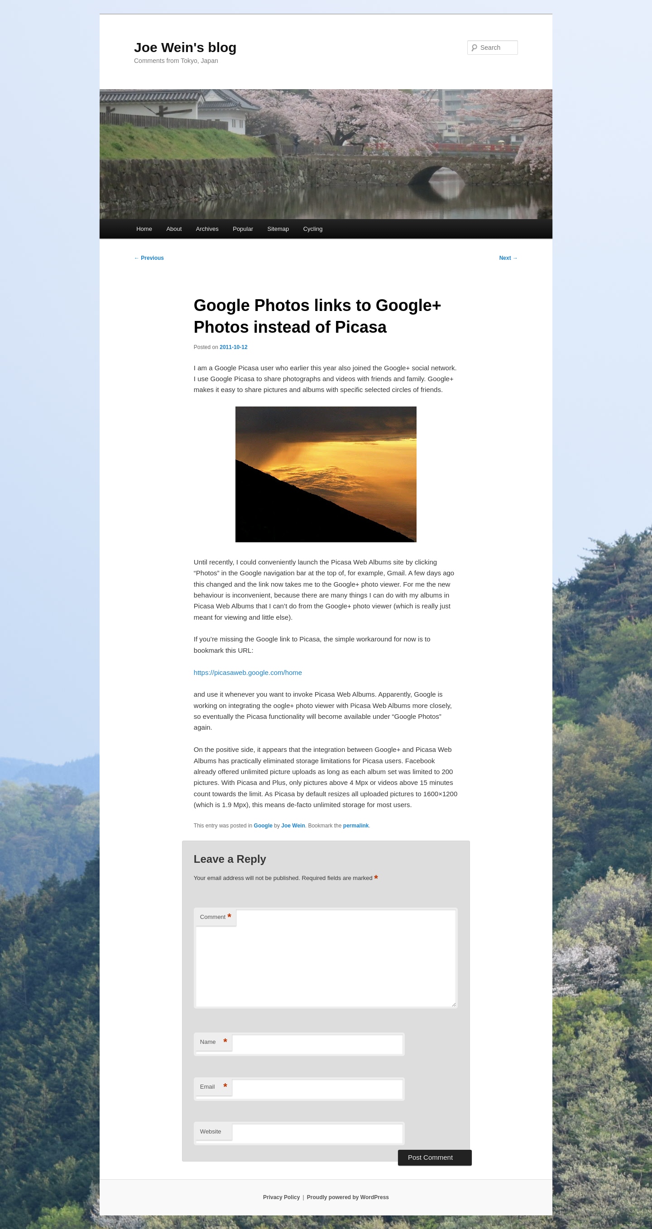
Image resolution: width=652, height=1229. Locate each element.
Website (210, 1131)
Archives (207, 228)
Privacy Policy (281, 1197)
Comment (215, 917)
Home (144, 228)
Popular (243, 228)
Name (213, 1042)
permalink (356, 826)
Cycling (313, 228)
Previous (149, 258)
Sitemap (278, 228)
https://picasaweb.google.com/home (248, 672)
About (174, 228)
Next (508, 258)
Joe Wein (293, 826)
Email (213, 1087)
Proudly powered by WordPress (348, 1197)
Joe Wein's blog (185, 47)
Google (263, 826)
